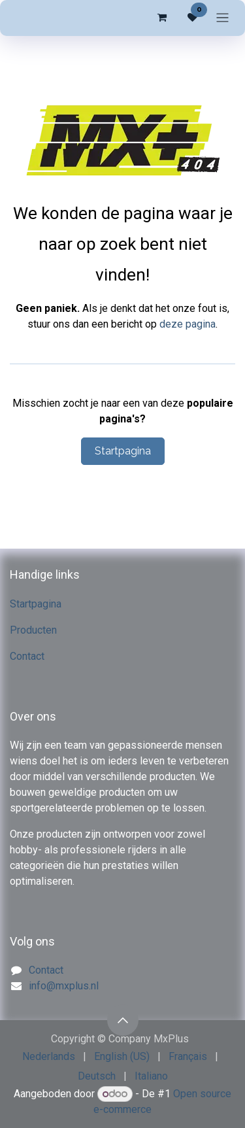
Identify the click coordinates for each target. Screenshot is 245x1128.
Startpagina (123, 451)
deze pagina (187, 324)
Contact (27, 656)
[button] (123, 1020)
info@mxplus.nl (64, 986)
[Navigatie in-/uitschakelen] (222, 18)
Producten (33, 630)
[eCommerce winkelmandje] (161, 17)
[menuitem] (48, 1057)
